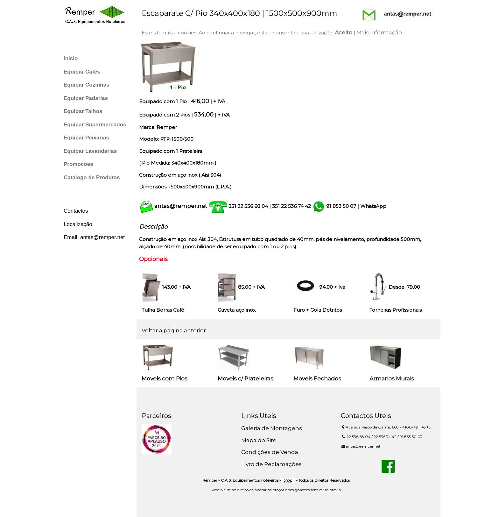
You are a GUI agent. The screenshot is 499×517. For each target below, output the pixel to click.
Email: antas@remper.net (94, 237)
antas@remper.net (180, 206)
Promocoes (78, 164)
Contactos (76, 211)
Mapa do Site (259, 440)
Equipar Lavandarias (90, 151)
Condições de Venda (269, 452)
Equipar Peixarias (86, 138)
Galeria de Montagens (271, 428)
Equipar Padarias (86, 98)
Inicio (71, 58)
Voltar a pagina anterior (174, 330)
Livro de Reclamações (271, 464)
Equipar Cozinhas (86, 85)
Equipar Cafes (82, 72)
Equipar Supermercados (95, 125)
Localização (78, 224)
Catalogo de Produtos (92, 177)
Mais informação (379, 32)
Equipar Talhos (83, 111)
